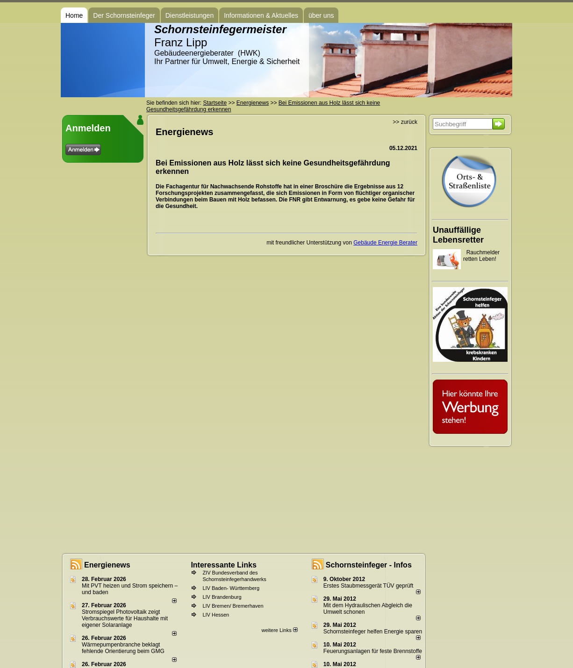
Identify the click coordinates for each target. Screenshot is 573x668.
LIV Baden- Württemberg (230, 588)
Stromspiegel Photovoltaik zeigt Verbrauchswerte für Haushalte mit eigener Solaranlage (125, 618)
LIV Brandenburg (221, 597)
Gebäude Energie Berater (385, 242)
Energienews (107, 565)
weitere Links (279, 630)
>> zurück (405, 122)
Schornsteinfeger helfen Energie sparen (372, 631)
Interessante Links (224, 565)
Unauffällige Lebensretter (458, 234)
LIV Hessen (215, 615)
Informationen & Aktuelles (261, 15)
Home (74, 15)
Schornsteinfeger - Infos (369, 565)
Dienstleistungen (189, 15)
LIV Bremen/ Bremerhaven (232, 606)
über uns (321, 15)
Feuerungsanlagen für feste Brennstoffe (372, 651)
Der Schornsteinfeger (124, 15)
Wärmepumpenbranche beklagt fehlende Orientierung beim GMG (123, 647)
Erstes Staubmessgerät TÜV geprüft (368, 585)
